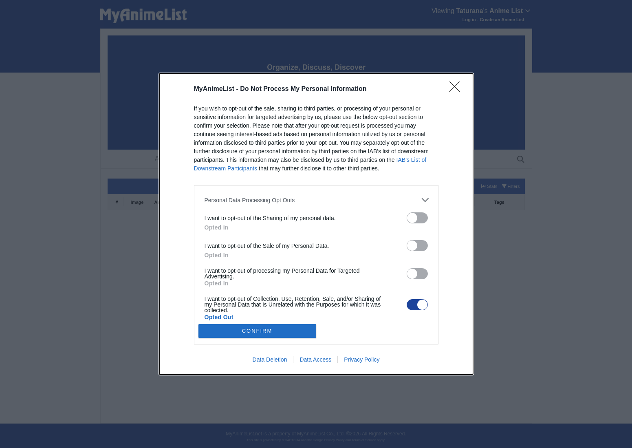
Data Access (315, 359)
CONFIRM (257, 331)
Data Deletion (270, 359)
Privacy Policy (361, 359)
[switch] (417, 217)
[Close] (457, 89)
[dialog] (316, 224)
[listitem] (316, 200)
